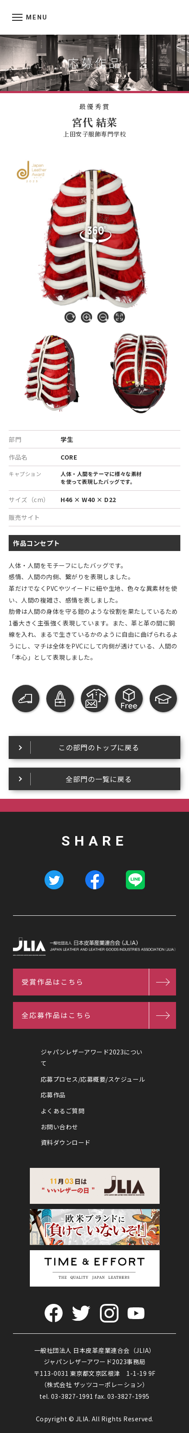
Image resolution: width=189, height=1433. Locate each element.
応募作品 (53, 1094)
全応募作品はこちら (57, 1015)
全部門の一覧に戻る (99, 779)
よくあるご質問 (63, 1110)
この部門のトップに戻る (98, 747)
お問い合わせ (59, 1126)
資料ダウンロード (66, 1142)
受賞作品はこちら (53, 981)
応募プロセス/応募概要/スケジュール (93, 1079)
